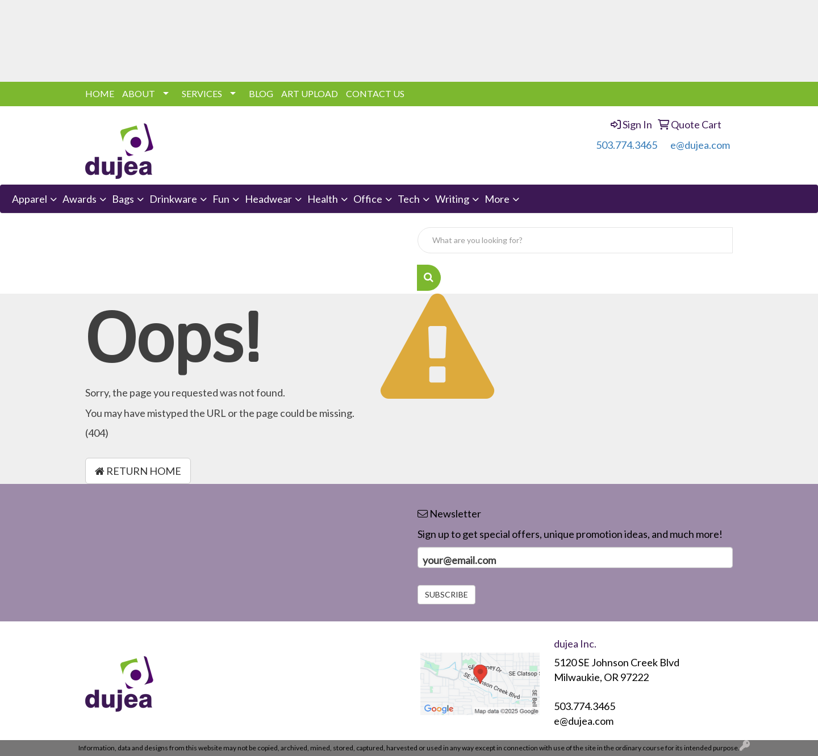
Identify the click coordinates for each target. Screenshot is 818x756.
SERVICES (202, 93)
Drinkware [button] (173, 199)
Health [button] (322, 199)
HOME (99, 93)
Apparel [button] (29, 199)
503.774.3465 (626, 145)
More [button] (497, 199)
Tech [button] (409, 199)
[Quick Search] (575, 240)
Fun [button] (220, 199)
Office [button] (367, 199)
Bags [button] (123, 199)
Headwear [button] (268, 199)
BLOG (261, 93)
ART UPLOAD (309, 93)
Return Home (138, 471)
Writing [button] (452, 199)
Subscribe (446, 594)
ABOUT (138, 93)
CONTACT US (375, 93)
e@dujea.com (700, 145)
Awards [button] (79, 199)
